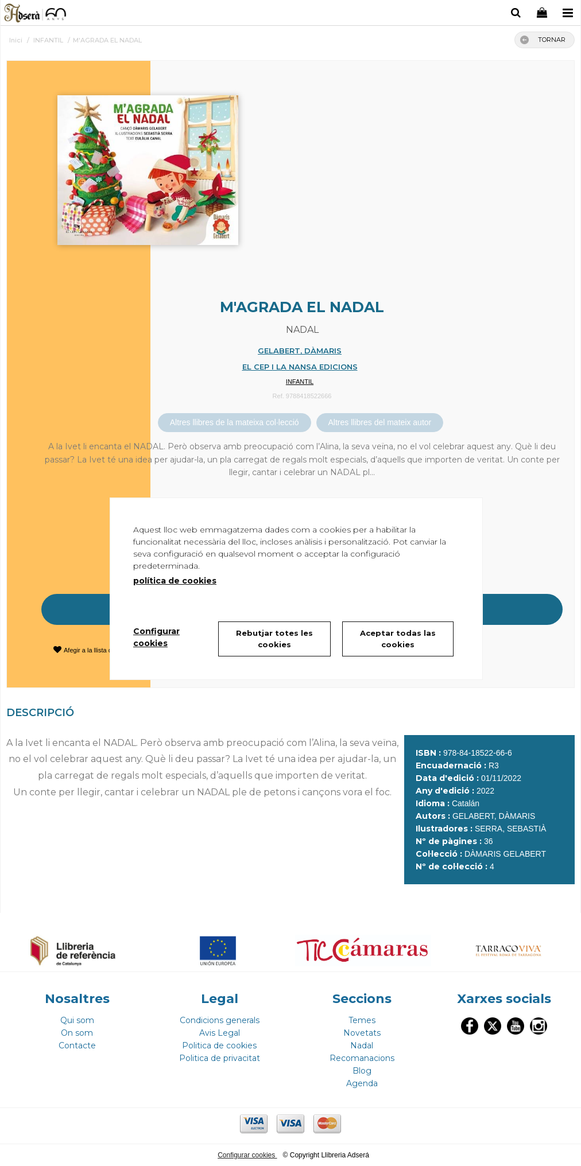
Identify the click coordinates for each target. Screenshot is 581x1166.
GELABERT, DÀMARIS (300, 350)
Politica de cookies (219, 1045)
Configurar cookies (247, 1155)
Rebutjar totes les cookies (274, 638)
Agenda (362, 1083)
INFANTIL (299, 381)
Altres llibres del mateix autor (380, 422)
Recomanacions (362, 1058)
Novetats (362, 1033)
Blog (362, 1071)
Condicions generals (219, 1020)
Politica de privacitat (219, 1058)
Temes (361, 1020)
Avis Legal (219, 1033)
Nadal (361, 1045)
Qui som (77, 1020)
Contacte (77, 1045)
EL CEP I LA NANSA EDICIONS (300, 366)
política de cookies (174, 581)
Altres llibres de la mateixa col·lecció (234, 422)
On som (77, 1033)
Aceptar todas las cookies (398, 638)
